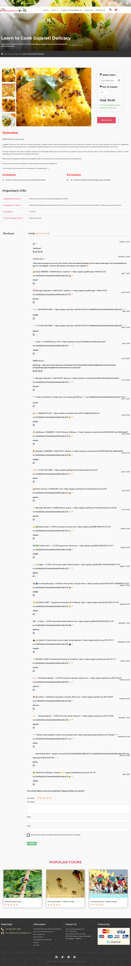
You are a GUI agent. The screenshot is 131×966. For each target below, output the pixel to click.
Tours (54, 10)
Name (29, 817)
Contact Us (100, 10)
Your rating (31, 798)
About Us (89, 10)
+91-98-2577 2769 (9, 3)
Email (28, 826)
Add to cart (106, 120)
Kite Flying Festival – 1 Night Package (103, 901)
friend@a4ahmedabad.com (32, 3)
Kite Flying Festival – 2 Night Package (61, 901)
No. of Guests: (108, 86)
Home (45, 10)
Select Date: (107, 74)
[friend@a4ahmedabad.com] (22, 3)
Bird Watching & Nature (13, 901)
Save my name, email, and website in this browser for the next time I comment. (56, 835)
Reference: (8, 139)
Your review (31, 802)
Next (88, 97)
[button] (110, 9)
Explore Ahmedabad (71, 10)
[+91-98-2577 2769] (2, 3)
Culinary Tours (16, 54)
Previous (18, 97)
